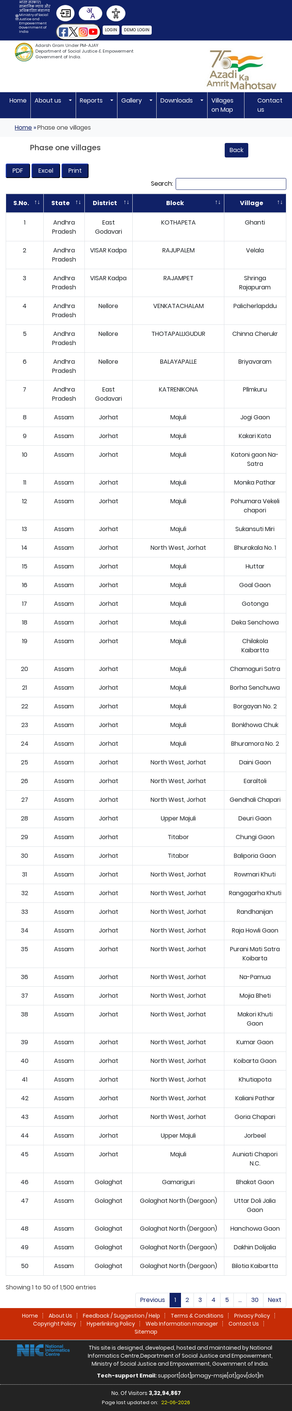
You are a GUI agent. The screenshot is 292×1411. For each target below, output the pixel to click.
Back (236, 150)
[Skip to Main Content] (65, 13)
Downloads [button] (177, 100)
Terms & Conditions (197, 1279)
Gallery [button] (132, 100)
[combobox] (90, 13)
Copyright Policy (54, 1287)
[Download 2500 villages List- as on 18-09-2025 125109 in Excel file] (46, 171)
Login (111, 30)
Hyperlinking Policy (111, 1287)
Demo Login (138, 30)
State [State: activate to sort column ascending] (55, 203)
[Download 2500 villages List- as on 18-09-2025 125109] (18, 171)
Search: (218, 184)
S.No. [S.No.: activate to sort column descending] (18, 203)
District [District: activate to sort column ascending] (99, 203)
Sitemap (146, 1295)
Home (18, 100)
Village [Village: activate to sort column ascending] (247, 203)
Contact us (269, 105)
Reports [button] (92, 100)
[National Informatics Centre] (43, 1313)
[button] (78, 32)
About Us (60, 1279)
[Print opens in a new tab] (75, 171)
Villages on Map (222, 105)
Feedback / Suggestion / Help (121, 1279)
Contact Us (244, 1287)
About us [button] (49, 100)
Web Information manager (182, 1287)
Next (274, 1263)
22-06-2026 (175, 1365)
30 (255, 1263)
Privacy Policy (252, 1279)
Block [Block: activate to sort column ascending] (167, 203)
